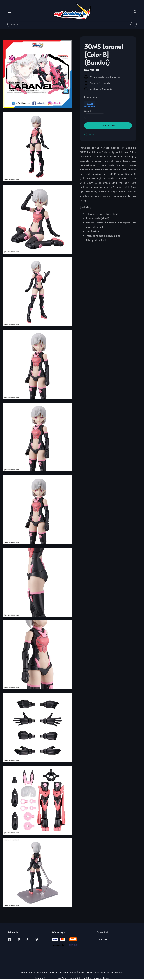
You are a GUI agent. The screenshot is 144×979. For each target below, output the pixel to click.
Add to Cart (108, 125)
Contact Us (102, 939)
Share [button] (89, 134)
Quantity (88, 111)
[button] (9, 11)
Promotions (90, 97)
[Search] (131, 24)
